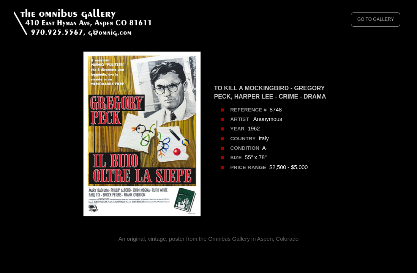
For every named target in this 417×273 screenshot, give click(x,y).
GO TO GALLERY (375, 19)
